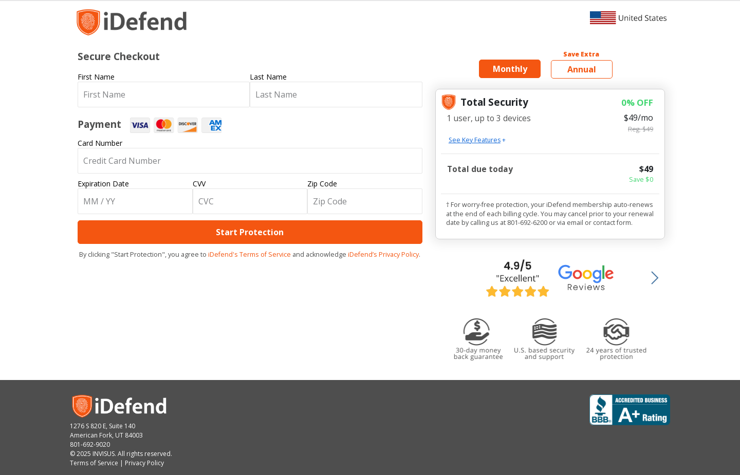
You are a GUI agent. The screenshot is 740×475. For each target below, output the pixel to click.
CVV (199, 183)
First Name (96, 77)
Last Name (268, 77)
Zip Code (322, 183)
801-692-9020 (90, 444)
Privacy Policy (144, 463)
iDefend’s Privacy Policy (383, 254)
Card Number (100, 143)
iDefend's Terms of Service (249, 254)
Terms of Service (94, 463)
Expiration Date (103, 183)
